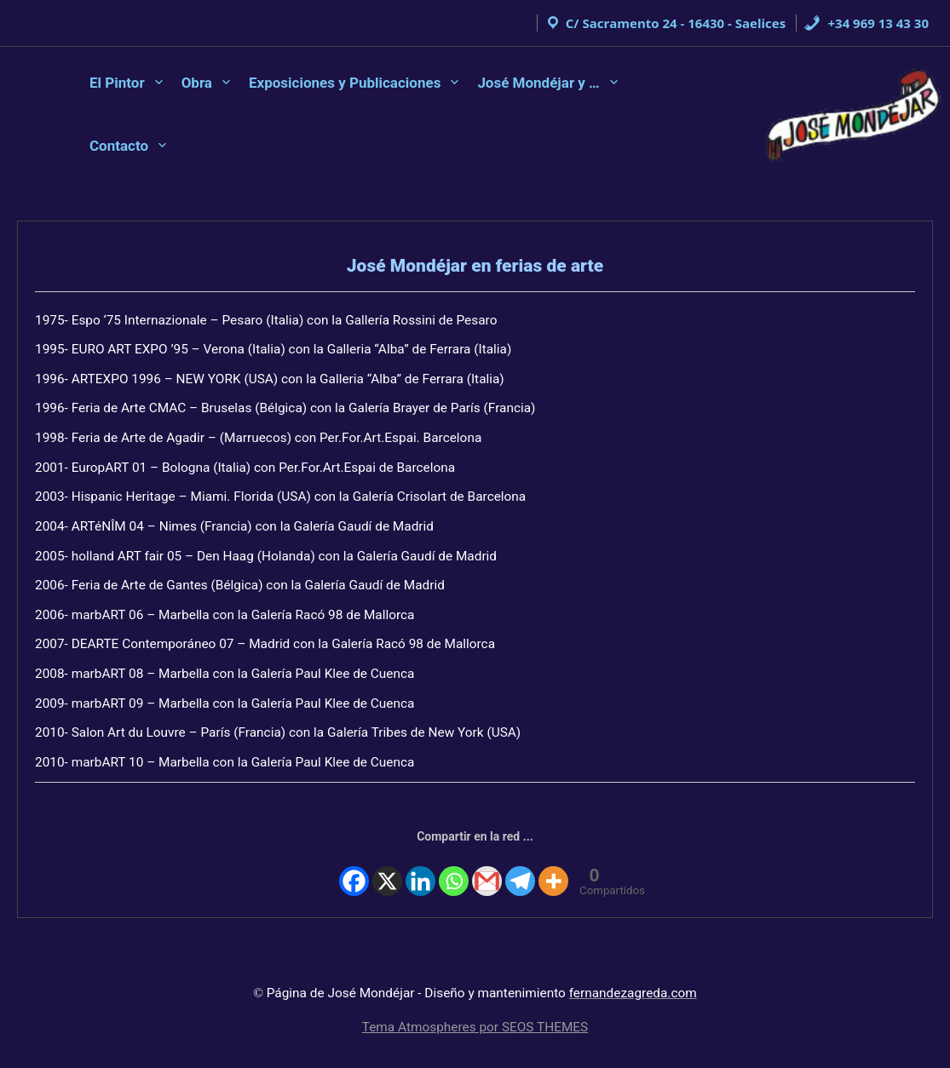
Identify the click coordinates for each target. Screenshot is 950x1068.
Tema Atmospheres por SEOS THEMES (475, 1027)
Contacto (118, 145)
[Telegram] (518, 862)
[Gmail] (486, 862)
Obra (196, 82)
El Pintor (117, 82)
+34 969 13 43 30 (866, 23)
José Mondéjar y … (538, 82)
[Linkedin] (422, 862)
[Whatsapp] (454, 862)
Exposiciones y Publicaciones (344, 82)
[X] (390, 862)
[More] (551, 862)
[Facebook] (357, 862)
